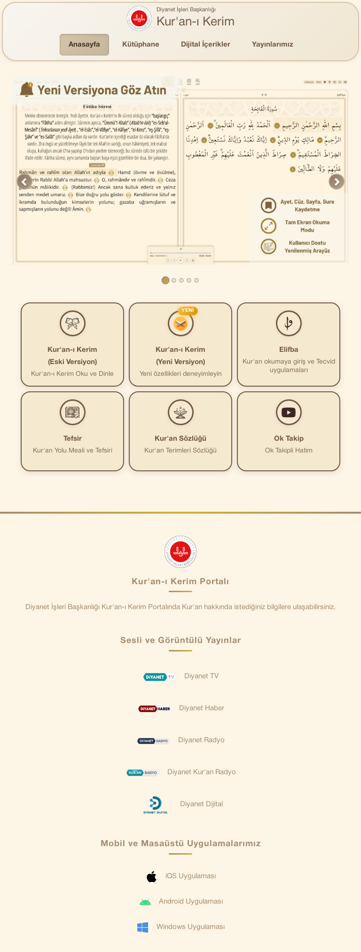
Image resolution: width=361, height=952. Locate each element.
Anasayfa (84, 44)
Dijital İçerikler (205, 44)
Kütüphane (140, 44)
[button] (24, 182)
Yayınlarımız (272, 44)
